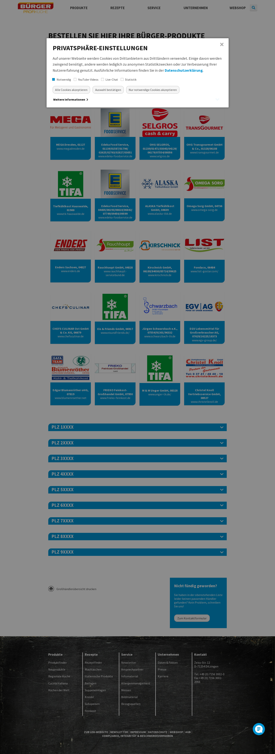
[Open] (259, 729)
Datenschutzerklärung (184, 70)
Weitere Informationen (70, 99)
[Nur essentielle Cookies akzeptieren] (153, 89)
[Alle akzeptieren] (71, 89)
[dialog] (137, 73)
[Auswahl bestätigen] (108, 89)
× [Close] (222, 44)
